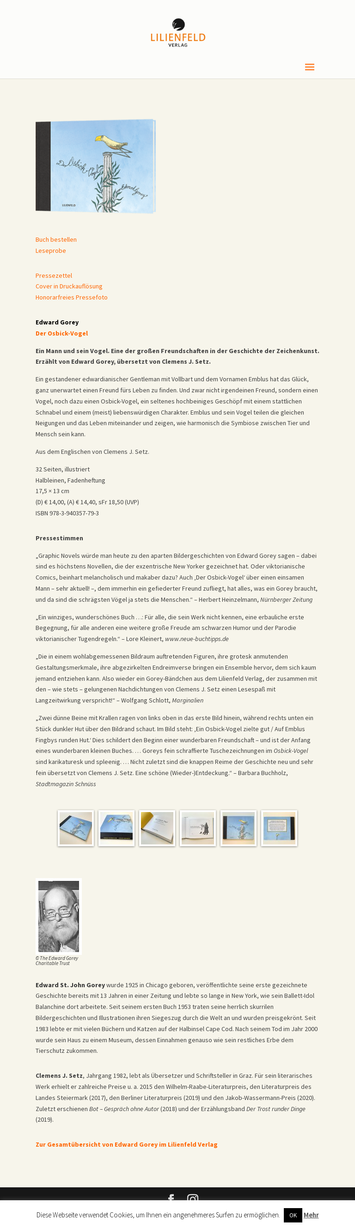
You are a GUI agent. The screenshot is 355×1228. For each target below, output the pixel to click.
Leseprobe (51, 250)
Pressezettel (54, 275)
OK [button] (293, 1215)
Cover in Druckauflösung (69, 286)
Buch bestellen (56, 239)
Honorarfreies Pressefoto (72, 297)
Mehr (311, 1214)
